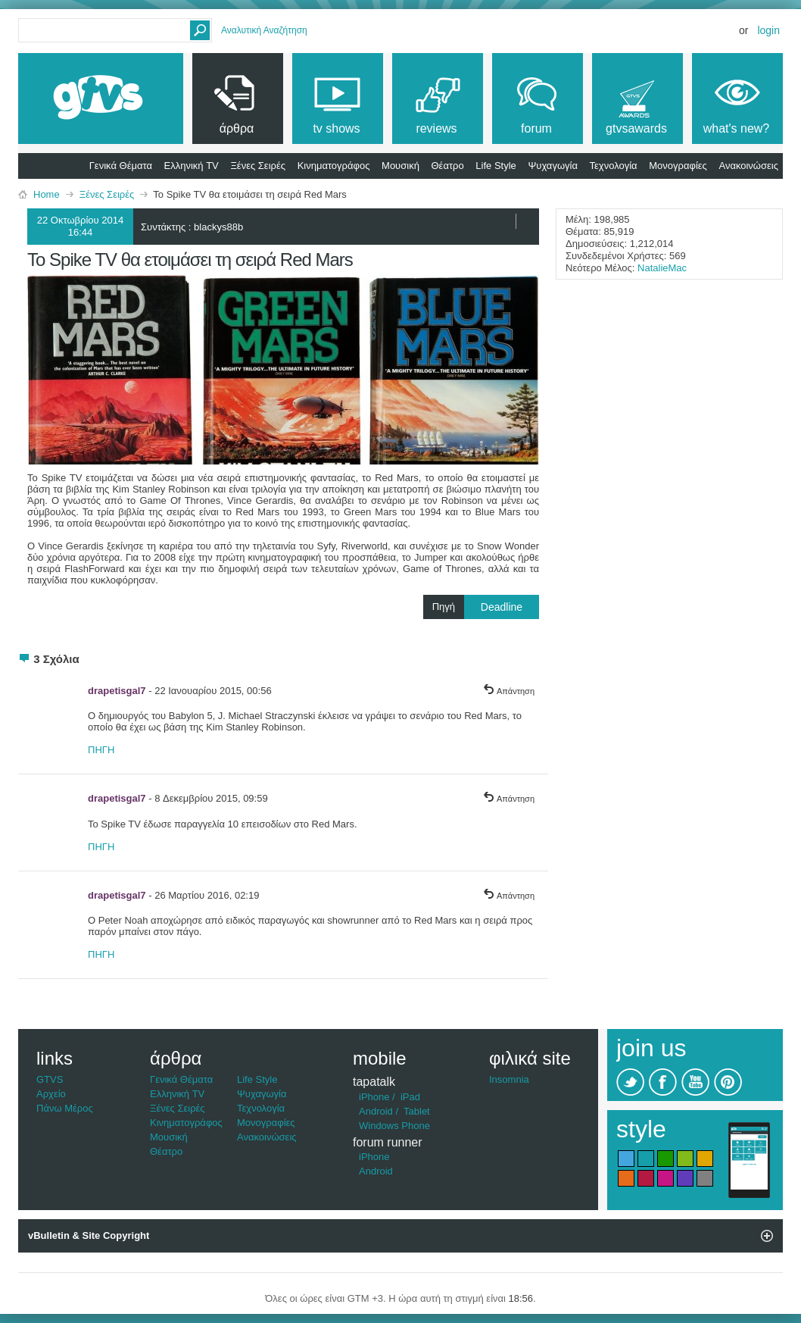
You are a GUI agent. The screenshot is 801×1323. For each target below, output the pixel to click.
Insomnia (509, 1079)
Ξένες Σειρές (257, 165)
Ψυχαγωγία (553, 165)
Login (768, 30)
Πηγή (485, 607)
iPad (410, 1096)
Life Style (495, 165)
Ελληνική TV (191, 165)
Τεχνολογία (613, 165)
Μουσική (400, 165)
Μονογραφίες (678, 165)
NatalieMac (662, 268)
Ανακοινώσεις (748, 165)
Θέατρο (448, 165)
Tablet (417, 1111)
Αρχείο (51, 1093)
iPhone (374, 1096)
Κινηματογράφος (334, 165)
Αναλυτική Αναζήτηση (264, 30)
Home (46, 194)
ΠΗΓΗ (101, 749)
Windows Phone (394, 1125)
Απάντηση (509, 691)
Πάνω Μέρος (64, 1108)
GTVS (49, 1079)
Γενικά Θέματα (120, 165)
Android (376, 1111)
